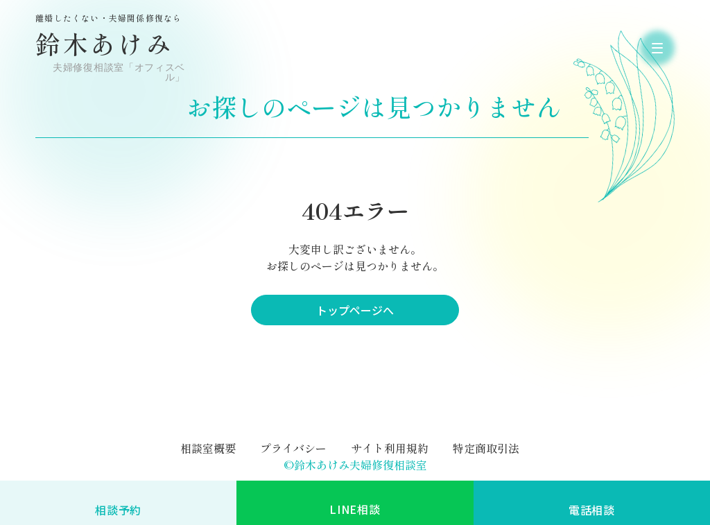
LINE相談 (355, 509)
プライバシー (293, 448)
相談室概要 (208, 448)
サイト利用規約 (389, 448)
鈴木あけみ (111, 48)
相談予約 (118, 509)
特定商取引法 (486, 448)
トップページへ (355, 310)
